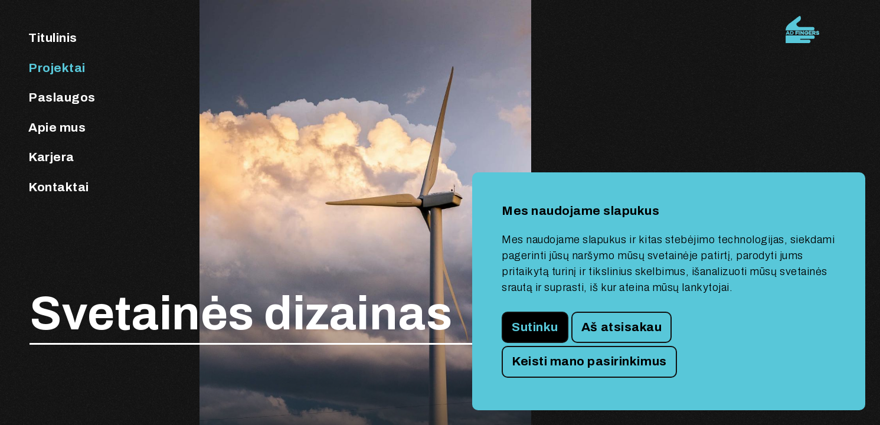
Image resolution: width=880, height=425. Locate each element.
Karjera (51, 157)
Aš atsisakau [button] (621, 327)
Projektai (57, 67)
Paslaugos (62, 97)
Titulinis (52, 37)
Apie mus (57, 127)
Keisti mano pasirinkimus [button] (589, 361)
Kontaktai (58, 187)
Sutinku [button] (535, 327)
